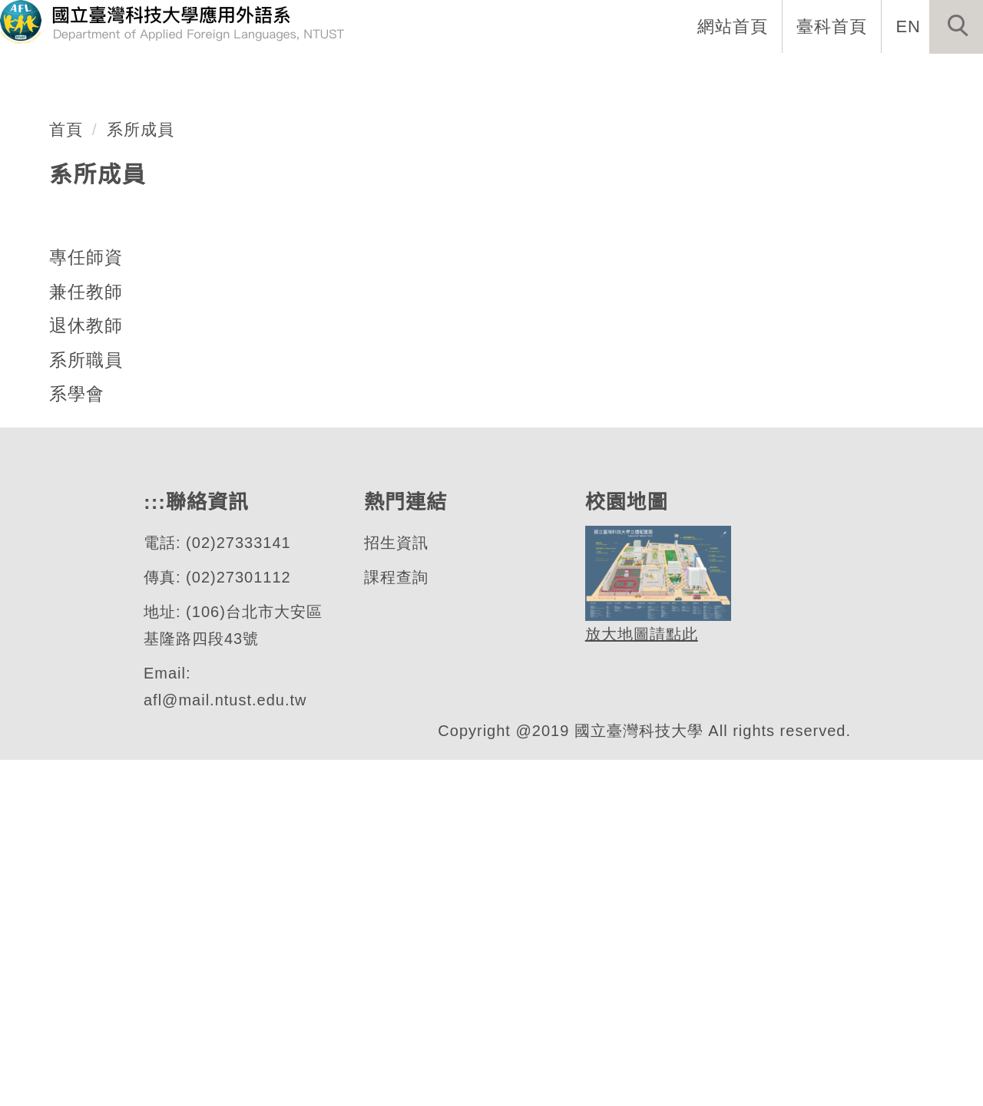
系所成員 (140, 475)
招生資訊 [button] (616, 76)
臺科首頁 (833, 26)
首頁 (66, 475)
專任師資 (86, 603)
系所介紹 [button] (417, 76)
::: (343, 76)
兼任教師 (86, 638)
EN (909, 26)
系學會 (76, 740)
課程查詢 (395, 924)
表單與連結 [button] (825, 76)
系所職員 (86, 706)
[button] (956, 27)
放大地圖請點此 (639, 981)
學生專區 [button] (716, 76)
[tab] (498, 361)
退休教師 (86, 672)
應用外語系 (118, 320)
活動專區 (933, 76)
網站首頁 (734, 26)
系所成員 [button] (517, 76)
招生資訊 (395, 889)
